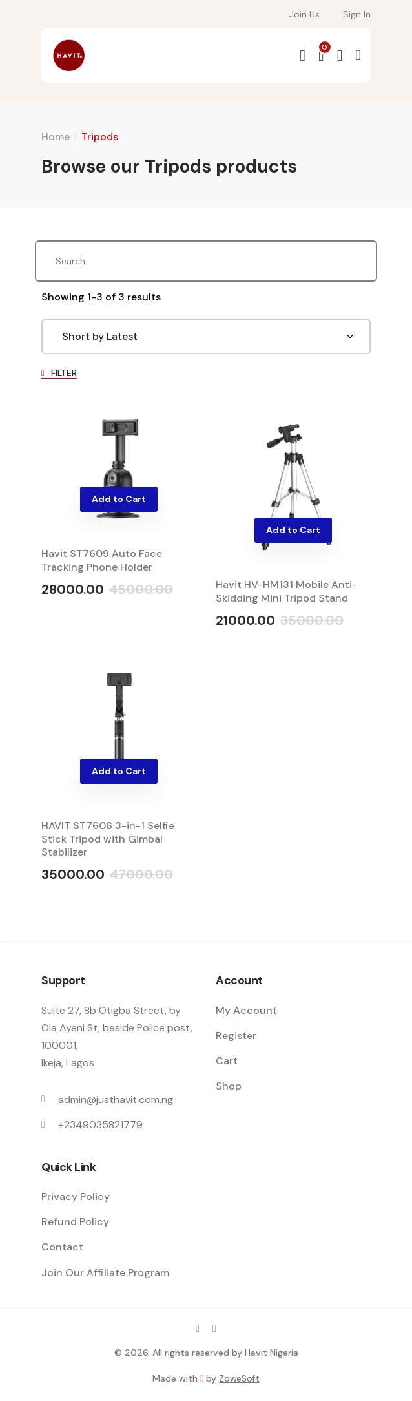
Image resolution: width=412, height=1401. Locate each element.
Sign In (357, 14)
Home (55, 136)
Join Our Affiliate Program (105, 1273)
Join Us (304, 14)
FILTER (59, 373)
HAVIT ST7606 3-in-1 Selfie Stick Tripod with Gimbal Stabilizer (107, 839)
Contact (62, 1247)
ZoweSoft (239, 1378)
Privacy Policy (75, 1196)
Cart (227, 1061)
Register (236, 1035)
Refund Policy (75, 1221)
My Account (246, 1010)
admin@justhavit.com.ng (115, 1099)
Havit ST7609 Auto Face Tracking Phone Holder (101, 560)
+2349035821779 (100, 1125)
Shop (229, 1086)
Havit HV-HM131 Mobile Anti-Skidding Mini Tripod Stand (286, 591)
